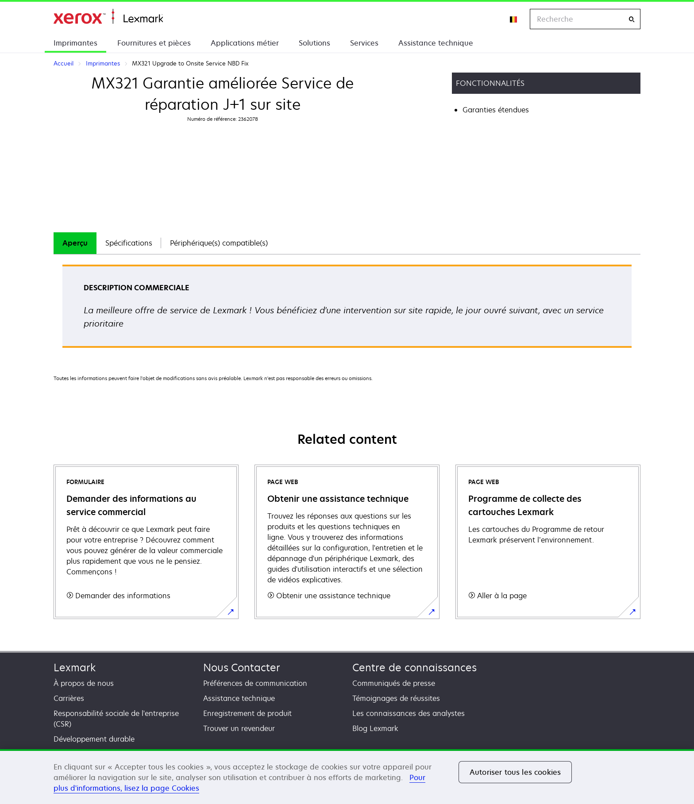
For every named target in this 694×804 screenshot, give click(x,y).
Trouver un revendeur (239, 728)
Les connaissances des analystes (408, 713)
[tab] (75, 243)
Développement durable (94, 739)
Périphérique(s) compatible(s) (219, 243)
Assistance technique (435, 43)
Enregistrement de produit (247, 713)
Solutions (314, 43)
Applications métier (245, 43)
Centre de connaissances (414, 667)
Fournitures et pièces (154, 43)
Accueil (108, 16)
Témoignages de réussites (396, 698)
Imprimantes (75, 43)
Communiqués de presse (393, 683)
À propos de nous (84, 683)
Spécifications (128, 243)
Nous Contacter (241, 667)
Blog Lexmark (375, 728)
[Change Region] (513, 19)
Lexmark (75, 667)
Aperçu (75, 243)
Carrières (69, 698)
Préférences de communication (255, 683)
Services (364, 43)
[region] (347, 776)
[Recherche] (631, 19)
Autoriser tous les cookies (515, 772)
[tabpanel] (347, 309)
